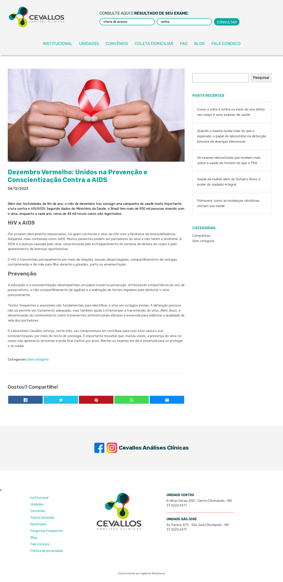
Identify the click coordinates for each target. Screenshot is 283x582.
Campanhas (201, 236)
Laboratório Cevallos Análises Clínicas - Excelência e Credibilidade (36, 17)
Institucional (39, 498)
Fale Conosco (40, 544)
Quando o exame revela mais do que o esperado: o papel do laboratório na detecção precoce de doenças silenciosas (231, 136)
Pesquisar (261, 78)
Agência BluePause (153, 573)
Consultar (227, 22)
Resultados (39, 524)
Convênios (38, 511)
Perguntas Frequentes (47, 531)
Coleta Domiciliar (43, 518)
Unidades (37, 504)
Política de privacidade (47, 551)
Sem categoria (38, 359)
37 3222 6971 (176, 505)
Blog (34, 537)
